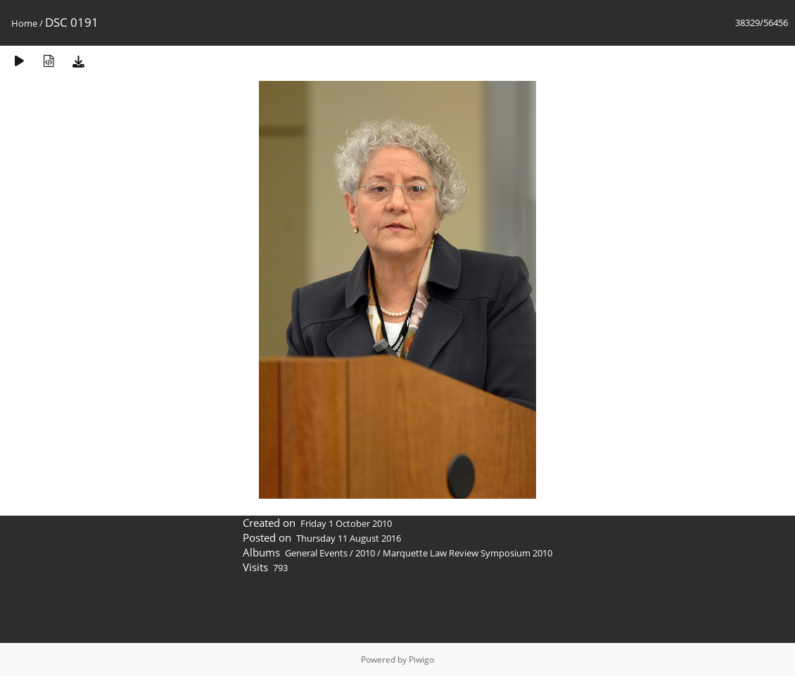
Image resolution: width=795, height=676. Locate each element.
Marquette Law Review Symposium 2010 (467, 553)
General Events (316, 553)
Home (24, 23)
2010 (365, 553)
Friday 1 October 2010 (346, 523)
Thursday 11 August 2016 (348, 538)
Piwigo (421, 659)
